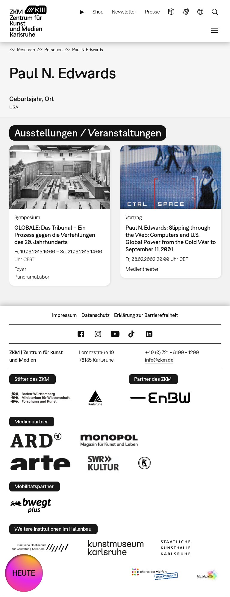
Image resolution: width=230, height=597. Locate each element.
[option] (59, 215)
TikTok (132, 334)
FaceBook (81, 334)
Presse (152, 12)
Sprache (200, 12)
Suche (215, 12)
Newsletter (124, 12)
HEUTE (23, 573)
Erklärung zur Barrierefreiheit (146, 315)
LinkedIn (149, 334)
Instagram (98, 334)
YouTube (115, 334)
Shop (98, 12)
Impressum (64, 315)
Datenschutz (95, 315)
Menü (215, 30)
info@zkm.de (159, 360)
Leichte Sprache (171, 12)
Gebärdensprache (186, 12)
